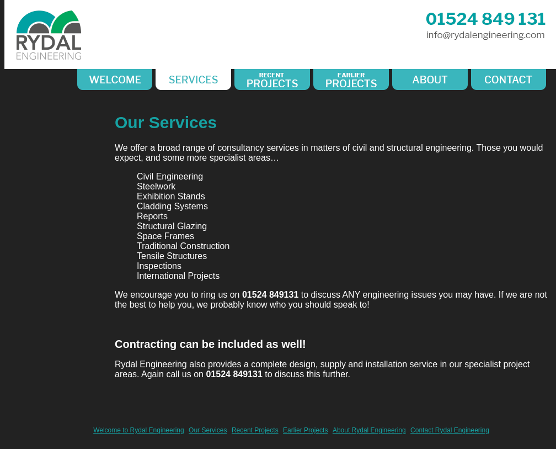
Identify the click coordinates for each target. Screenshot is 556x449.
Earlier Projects (305, 430)
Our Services (208, 430)
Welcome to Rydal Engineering (138, 430)
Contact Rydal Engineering (449, 430)
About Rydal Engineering (369, 430)
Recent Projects (255, 430)
